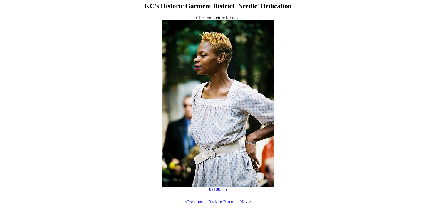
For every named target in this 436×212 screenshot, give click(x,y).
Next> (245, 201)
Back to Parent (221, 201)
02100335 (218, 187)
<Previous (194, 201)
